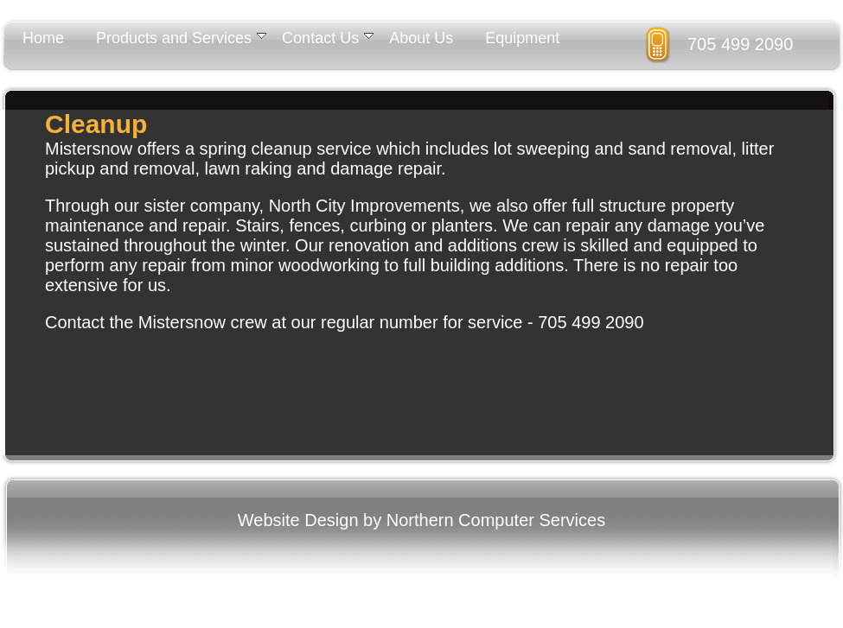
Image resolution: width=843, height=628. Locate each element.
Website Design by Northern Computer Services (421, 520)
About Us (421, 38)
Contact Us (328, 38)
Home (43, 38)
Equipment (522, 38)
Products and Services (181, 38)
